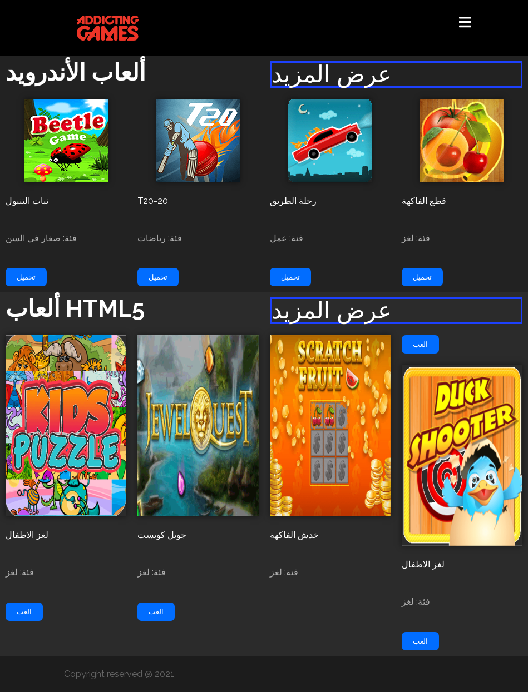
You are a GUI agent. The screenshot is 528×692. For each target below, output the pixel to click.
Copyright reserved (104, 674)
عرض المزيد (332, 74)
